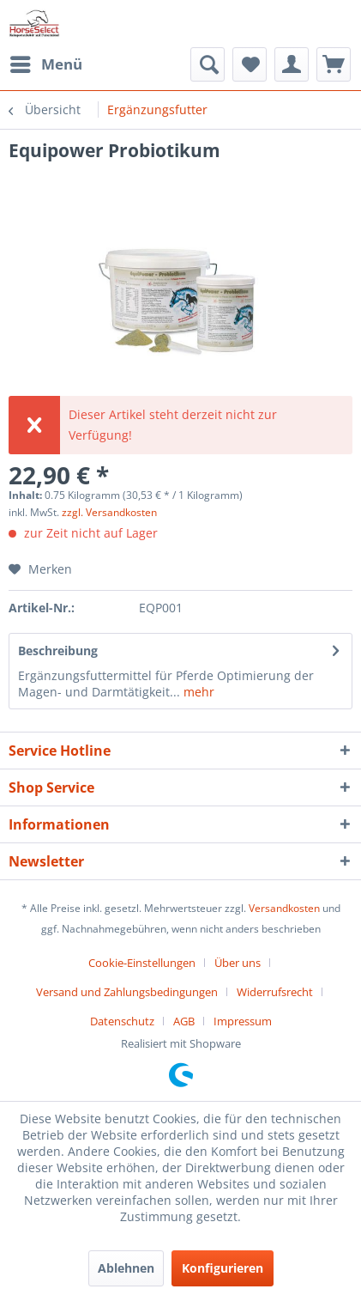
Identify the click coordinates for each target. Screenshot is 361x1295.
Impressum (243, 1021)
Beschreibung (58, 650)
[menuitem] (45, 64)
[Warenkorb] (333, 64)
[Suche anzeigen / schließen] (207, 64)
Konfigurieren (222, 1268)
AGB (184, 1021)
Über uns (237, 962)
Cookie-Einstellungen (142, 962)
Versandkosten (284, 908)
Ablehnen (126, 1268)
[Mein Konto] (291, 64)
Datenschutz (122, 1021)
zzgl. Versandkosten (109, 512)
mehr (197, 692)
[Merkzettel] (249, 64)
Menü (46, 62)
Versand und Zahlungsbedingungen (127, 992)
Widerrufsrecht (275, 992)
